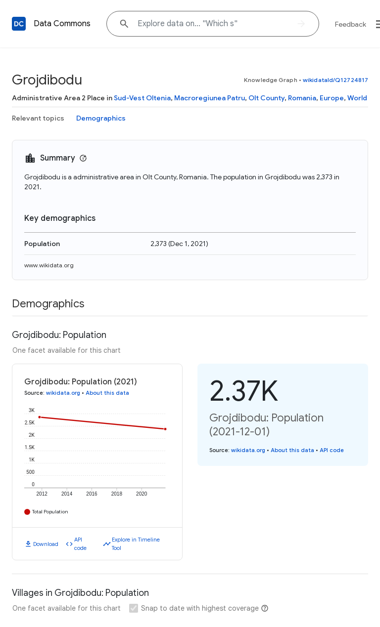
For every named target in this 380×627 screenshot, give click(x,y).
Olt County (266, 97)
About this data (107, 392)
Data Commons (62, 24)
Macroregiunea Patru (209, 97)
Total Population (50, 511)
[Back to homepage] (19, 24)
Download (45, 544)
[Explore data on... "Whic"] (213, 23)
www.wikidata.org (49, 265)
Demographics (101, 118)
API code (80, 543)
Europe (332, 97)
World (357, 97)
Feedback (350, 24)
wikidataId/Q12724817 (335, 80)
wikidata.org (63, 392)
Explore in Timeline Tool (136, 543)
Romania (302, 97)
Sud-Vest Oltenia (142, 97)
